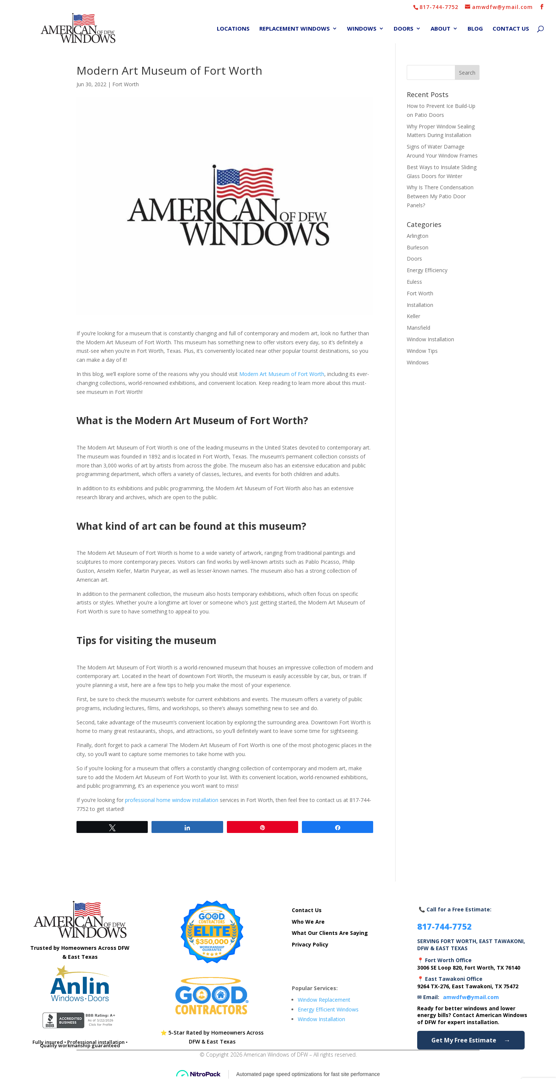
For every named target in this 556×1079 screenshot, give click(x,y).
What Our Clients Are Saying (330, 932)
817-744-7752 (438, 6)
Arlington (417, 235)
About (440, 29)
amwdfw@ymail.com (471, 997)
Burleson (417, 247)
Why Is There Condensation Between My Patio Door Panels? (440, 196)
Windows (362, 29)
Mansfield (418, 327)
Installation (420, 304)
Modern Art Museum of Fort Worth (281, 373)
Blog (475, 29)
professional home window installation (171, 799)
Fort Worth (125, 84)
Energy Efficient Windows (328, 1009)
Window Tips (422, 350)
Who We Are (308, 921)
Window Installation (430, 339)
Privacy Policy (310, 944)
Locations (233, 29)
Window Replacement (324, 999)
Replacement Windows (294, 29)
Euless (414, 281)
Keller (413, 316)
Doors (403, 29)
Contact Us (511, 29)
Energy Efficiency (427, 270)
